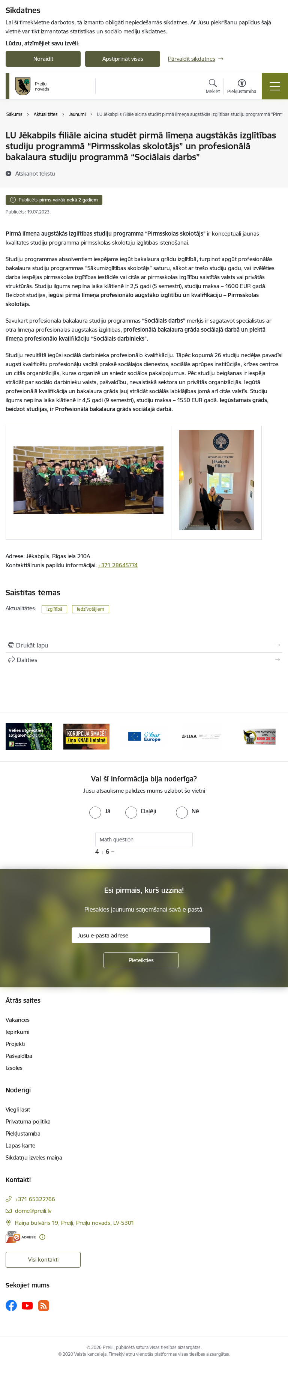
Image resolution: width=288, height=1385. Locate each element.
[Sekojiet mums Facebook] (11, 1305)
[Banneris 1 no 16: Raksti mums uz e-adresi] (29, 736)
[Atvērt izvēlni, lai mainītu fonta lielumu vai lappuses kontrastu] (242, 87)
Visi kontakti (43, 1259)
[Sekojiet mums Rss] (43, 1305)
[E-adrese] (21, 1237)
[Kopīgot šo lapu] (144, 660)
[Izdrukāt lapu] (144, 645)
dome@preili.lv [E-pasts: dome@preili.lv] (33, 1210)
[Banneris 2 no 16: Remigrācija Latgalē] (86, 736)
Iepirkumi (17, 1031)
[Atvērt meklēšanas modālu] (213, 87)
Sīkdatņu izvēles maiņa (34, 1157)
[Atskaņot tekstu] (35, 173)
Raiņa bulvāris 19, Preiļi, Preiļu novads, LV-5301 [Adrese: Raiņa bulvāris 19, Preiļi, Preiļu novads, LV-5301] (74, 1222)
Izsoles (14, 1067)
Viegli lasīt (18, 1109)
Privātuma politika (28, 1121)
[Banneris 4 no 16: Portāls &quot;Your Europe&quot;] (201, 736)
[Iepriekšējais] (14, 737)
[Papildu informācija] (42, 1237)
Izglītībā (54, 609)
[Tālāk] (273, 737)
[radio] (99, 811)
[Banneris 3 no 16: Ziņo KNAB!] (144, 736)
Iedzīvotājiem (90, 609)
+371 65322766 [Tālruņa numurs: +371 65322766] (35, 1199)
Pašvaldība (19, 1055)
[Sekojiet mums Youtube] (27, 1305)
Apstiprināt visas (122, 58)
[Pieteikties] (141, 960)
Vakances (18, 1019)
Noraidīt (43, 58)
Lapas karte (20, 1145)
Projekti (15, 1043)
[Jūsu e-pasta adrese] (141, 935)
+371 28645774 (118, 565)
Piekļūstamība (23, 1133)
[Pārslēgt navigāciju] (275, 86)
